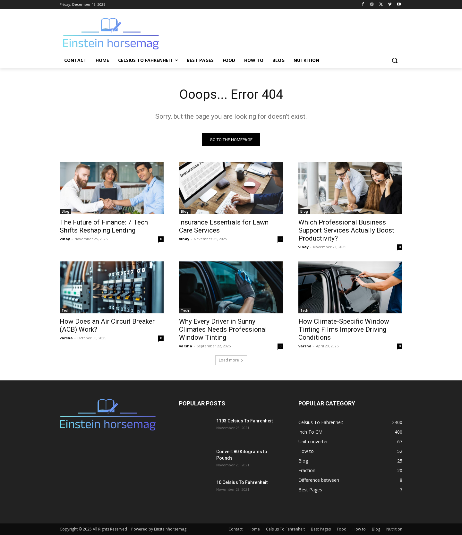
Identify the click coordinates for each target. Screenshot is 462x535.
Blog (65, 211)
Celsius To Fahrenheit (285, 529)
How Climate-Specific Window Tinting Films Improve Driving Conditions (343, 329)
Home (254, 529)
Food (341, 529)
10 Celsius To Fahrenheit (242, 482)
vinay (65, 238)
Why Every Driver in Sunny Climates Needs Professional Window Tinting (223, 329)
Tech (66, 310)
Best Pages (321, 529)
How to (359, 529)
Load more (231, 360)
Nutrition (394, 529)
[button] (394, 60)
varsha (66, 337)
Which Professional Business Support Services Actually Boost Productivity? (346, 230)
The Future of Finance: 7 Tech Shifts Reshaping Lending (104, 226)
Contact (235, 529)
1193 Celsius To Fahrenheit (244, 420)
